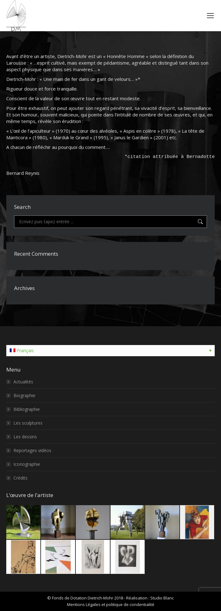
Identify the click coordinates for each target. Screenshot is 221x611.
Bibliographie (26, 409)
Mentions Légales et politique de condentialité (110, 604)
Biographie (24, 395)
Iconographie (26, 464)
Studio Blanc (162, 598)
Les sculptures (28, 423)
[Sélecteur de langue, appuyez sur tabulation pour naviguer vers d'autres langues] (110, 350)
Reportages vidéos (32, 450)
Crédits (20, 478)
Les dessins (25, 437)
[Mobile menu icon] (210, 15)
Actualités (23, 382)
